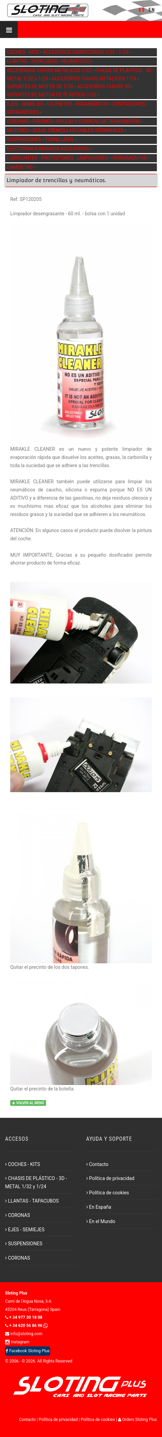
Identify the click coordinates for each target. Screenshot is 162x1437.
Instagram (17, 1342)
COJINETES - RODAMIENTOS (78, 104)
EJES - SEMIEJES (26, 104)
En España (99, 1207)
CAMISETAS (20, 167)
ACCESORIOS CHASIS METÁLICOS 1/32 (49, 70)
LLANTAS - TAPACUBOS (33, 61)
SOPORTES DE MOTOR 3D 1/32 (40, 86)
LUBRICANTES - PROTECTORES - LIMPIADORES (58, 158)
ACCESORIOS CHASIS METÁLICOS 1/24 (94, 78)
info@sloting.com (23, 1333)
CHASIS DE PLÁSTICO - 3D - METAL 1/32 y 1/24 (36, 1182)
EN (152, 10)
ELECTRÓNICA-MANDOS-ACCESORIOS (48, 148)
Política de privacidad (110, 1178)
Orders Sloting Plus (137, 1419)
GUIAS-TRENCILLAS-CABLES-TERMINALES (78, 130)
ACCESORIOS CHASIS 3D (104, 86)
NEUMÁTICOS (76, 61)
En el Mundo (101, 1221)
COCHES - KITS (23, 52)
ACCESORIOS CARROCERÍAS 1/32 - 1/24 (86, 52)
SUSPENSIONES (24, 139)
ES (142, 10)
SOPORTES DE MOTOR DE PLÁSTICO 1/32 (52, 94)
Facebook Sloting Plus (27, 1350)
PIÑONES (43, 121)
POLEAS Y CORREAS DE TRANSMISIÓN (98, 121)
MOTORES (18, 130)
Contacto (97, 1164)
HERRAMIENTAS (130, 158)
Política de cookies (107, 1192)
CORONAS (18, 121)
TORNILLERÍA (60, 139)
